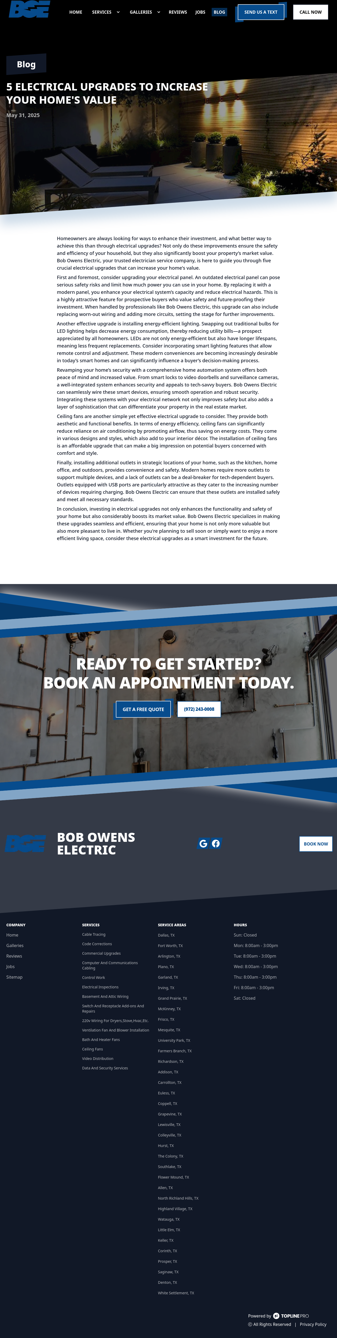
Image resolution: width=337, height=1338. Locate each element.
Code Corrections (97, 943)
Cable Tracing (94, 934)
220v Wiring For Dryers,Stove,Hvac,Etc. (115, 1020)
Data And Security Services (105, 1067)
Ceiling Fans (92, 1049)
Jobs (10, 966)
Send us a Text (261, 12)
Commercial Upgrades (101, 953)
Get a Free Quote (142, 709)
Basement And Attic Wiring (105, 996)
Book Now (316, 844)
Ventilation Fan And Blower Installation (115, 1030)
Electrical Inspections (100, 986)
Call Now (311, 12)
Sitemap (14, 977)
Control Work (93, 977)
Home (12, 935)
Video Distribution (97, 1058)
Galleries (14, 945)
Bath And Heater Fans (101, 1039)
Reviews (14, 956)
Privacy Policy (313, 1324)
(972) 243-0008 (199, 709)
